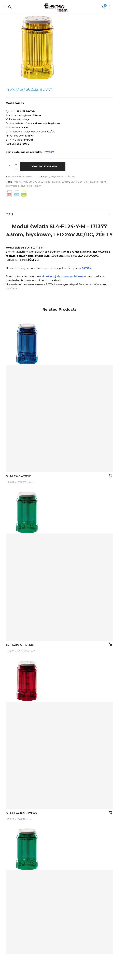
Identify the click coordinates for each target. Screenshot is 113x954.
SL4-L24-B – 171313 (19, 476)
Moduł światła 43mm (56, 181)
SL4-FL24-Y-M (79, 181)
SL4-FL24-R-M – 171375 (21, 813)
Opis (9, 214)
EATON (86, 268)
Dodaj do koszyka (43, 166)
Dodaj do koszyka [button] (110, 475)
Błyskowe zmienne (63, 176)
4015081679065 (32, 181)
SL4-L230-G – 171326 (20, 644)
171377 (17, 181)
